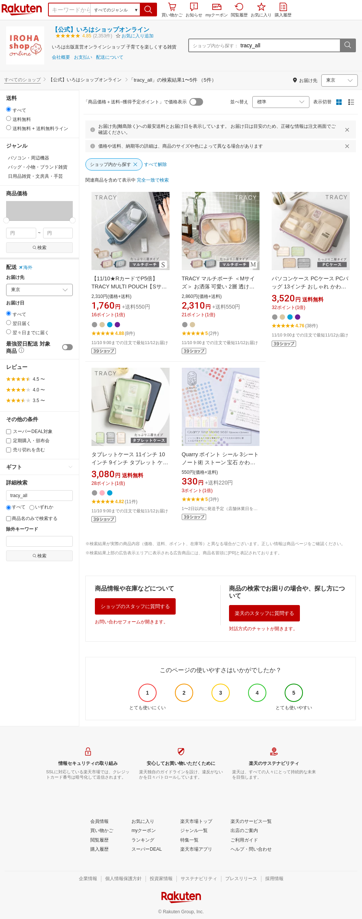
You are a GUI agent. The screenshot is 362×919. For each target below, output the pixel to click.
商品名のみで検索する (32, 518)
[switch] (67, 347)
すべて (16, 507)
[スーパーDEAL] (146, 850)
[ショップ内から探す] (114, 164)
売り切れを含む (25, 449)
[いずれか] (31, 507)
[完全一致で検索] (153, 180)
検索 (39, 247)
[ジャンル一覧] (194, 831)
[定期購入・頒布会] (8, 440)
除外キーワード (22, 529)
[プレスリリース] (241, 879)
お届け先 (15, 277)
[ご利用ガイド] (244, 840)
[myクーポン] (143, 831)
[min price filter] (21, 233)
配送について (109, 57)
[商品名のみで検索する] (8, 518)
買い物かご (172, 10)
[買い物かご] (101, 831)
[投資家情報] (161, 879)
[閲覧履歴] (99, 840)
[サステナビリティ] (199, 879)
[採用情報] (274, 879)
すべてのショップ (22, 79)
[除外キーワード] (39, 541)
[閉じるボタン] (348, 129)
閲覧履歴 (239, 10)
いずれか (41, 507)
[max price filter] (58, 233)
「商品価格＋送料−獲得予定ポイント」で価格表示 (135, 102)
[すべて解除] (155, 165)
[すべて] (8, 507)
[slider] (6, 220)
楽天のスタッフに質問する (264, 613)
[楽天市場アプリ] (196, 850)
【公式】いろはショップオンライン (100, 29)
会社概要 (61, 57)
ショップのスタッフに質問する (135, 606)
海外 (25, 267)
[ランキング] (142, 840)
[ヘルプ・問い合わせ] (251, 850)
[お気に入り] (142, 822)
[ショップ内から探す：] (289, 45)
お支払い (83, 57)
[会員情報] (99, 822)
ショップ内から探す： (216, 45)
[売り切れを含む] (8, 449)
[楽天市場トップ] (196, 822)
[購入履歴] (99, 850)
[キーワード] (39, 495)
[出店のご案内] (244, 831)
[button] (148, 9)
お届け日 (15, 303)
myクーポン (216, 10)
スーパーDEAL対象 (29, 431)
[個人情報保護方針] (123, 879)
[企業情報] (88, 879)
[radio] (8, 109)
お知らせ (194, 10)
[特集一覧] (189, 840)
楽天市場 (22, 9)
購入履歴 (283, 10)
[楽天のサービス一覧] (251, 822)
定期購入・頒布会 (28, 440)
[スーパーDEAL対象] (8, 431)
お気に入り (261, 10)
